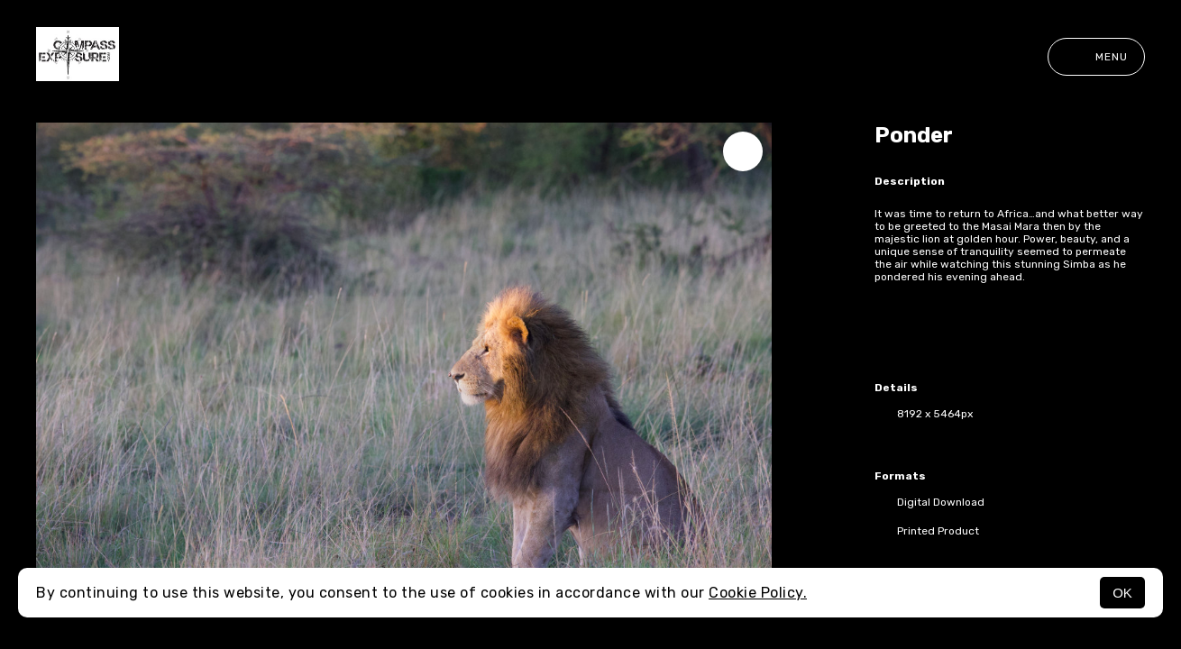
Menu (1096, 57)
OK (1122, 592)
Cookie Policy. (758, 592)
